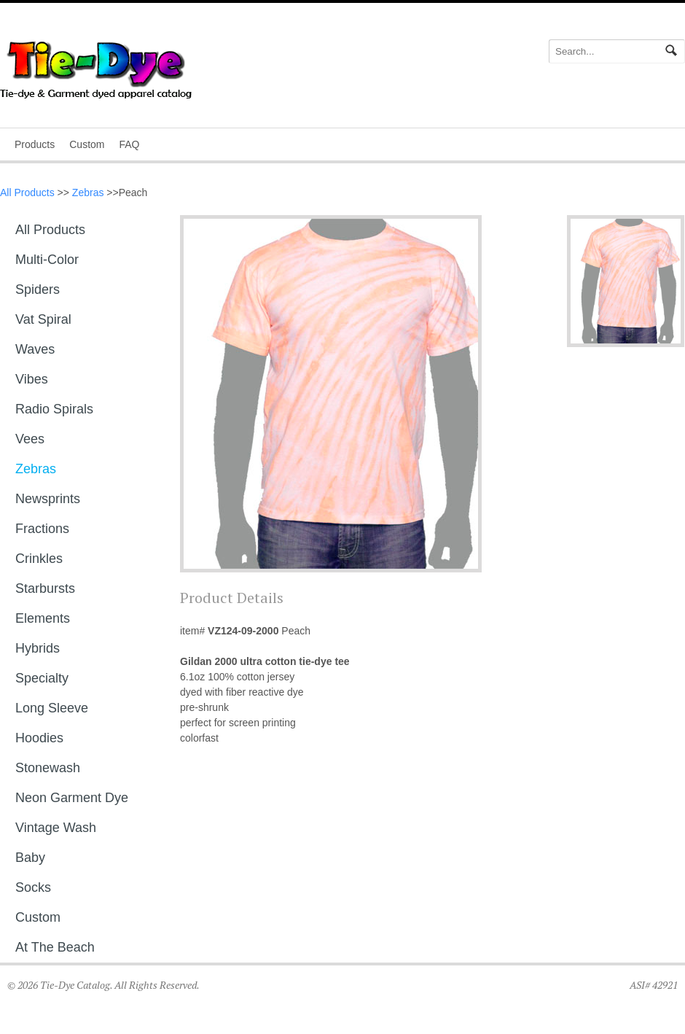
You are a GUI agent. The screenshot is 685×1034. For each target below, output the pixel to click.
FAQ (129, 144)
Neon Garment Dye (71, 797)
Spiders (37, 289)
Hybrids (37, 648)
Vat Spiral (43, 319)
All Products (27, 192)
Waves (35, 349)
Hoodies (39, 738)
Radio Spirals (54, 409)
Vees (29, 439)
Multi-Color (47, 259)
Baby (30, 857)
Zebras (88, 192)
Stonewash (47, 768)
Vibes (31, 379)
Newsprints (47, 498)
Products (35, 144)
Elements (42, 618)
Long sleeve (51, 708)
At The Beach (55, 947)
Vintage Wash (55, 827)
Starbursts (45, 588)
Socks (33, 887)
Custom (86, 144)
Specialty (41, 678)
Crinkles (39, 558)
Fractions (42, 528)
